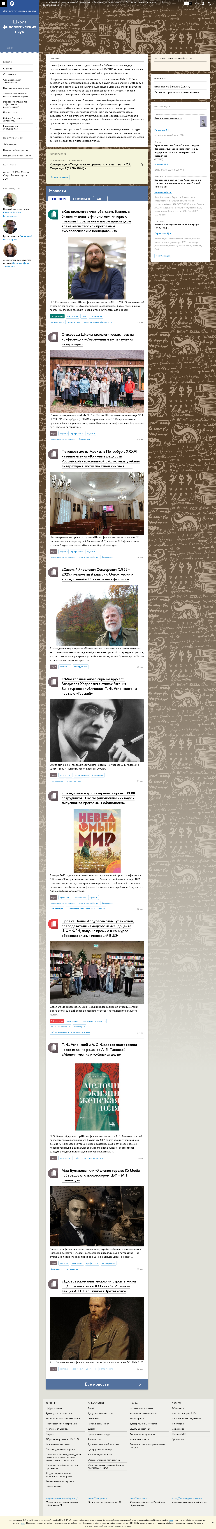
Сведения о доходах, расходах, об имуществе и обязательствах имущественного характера (63, 1457)
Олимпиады (94, 1418)
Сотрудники (9, 74)
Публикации (162, 106)
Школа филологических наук (19, 26)
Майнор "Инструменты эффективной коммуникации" (15, 104)
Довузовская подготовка (100, 1413)
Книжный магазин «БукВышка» (187, 1418)
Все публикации (163, 255)
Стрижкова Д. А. (163, 233)
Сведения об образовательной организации (62, 1467)
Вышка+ (91, 1428)
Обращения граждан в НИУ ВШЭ (62, 1439)
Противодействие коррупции (61, 1449)
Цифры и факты (54, 1408)
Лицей (91, 1408)
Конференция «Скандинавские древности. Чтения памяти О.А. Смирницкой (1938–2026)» (90, 166)
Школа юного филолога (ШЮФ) (172, 86)
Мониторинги (137, 1418)
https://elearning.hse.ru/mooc (187, 1498)
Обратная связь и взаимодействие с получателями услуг (106, 1466)
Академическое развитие (143, 1434)
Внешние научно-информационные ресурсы (147, 1446)
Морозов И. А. (161, 164)
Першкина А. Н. (162, 130)
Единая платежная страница (60, 1481)
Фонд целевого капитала (59, 1444)
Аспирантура (94, 1439)
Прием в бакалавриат (98, 1423)
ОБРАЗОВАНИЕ (96, 1403)
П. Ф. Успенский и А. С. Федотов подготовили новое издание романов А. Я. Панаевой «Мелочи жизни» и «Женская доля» (99, 1049)
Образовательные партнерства (104, 1459)
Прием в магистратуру (99, 1434)
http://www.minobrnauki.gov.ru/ (61, 1498)
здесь (171, 1520)
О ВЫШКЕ (51, 1403)
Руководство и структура (59, 1413)
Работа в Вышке (54, 1486)
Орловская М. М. (163, 191)
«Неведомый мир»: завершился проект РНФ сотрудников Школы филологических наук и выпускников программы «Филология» (98, 798)
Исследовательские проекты (144, 1413)
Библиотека (178, 1408)
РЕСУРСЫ (177, 1403)
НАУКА (134, 1403)
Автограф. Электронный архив (173, 58)
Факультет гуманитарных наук (19, 11)
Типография (178, 1423)
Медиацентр (178, 1428)
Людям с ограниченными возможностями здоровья (59, 1475)
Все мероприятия (59, 177)
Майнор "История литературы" (12, 119)
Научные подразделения (142, 1408)
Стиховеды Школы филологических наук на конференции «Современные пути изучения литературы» (98, 339)
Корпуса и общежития (57, 1428)
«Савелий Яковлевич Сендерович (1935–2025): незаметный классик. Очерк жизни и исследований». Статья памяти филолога (97, 574)
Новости (57, 191)
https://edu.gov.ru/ (97, 1498)
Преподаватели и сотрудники (61, 1423)
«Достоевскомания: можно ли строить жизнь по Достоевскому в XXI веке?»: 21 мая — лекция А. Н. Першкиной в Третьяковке (99, 1286)
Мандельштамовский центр (17, 155)
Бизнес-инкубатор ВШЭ (100, 1454)
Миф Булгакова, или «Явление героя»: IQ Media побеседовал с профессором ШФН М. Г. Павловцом (101, 1175)
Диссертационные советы (143, 1423)
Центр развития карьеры (100, 1449)
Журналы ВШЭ (179, 1434)
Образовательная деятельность (12, 81)
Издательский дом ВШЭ (184, 1413)
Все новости (97, 1384)
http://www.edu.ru (139, 1498)
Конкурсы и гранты (139, 1439)
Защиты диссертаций (140, 1428)
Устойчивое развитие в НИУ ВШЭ (63, 1418)
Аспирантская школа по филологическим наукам (15, 95)
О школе (7, 68)
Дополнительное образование (103, 1444)
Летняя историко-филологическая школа (176, 92)
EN (190, 3)
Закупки (50, 1434)
